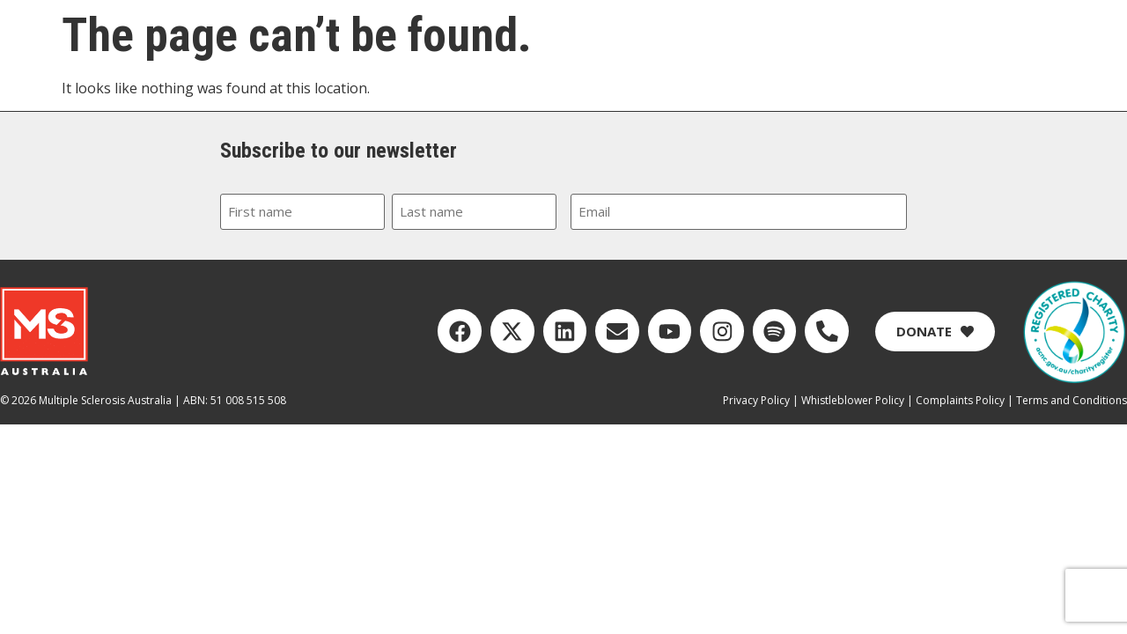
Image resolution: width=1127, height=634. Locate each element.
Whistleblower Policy (852, 399)
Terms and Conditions (1071, 399)
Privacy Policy (756, 399)
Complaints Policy (960, 399)
